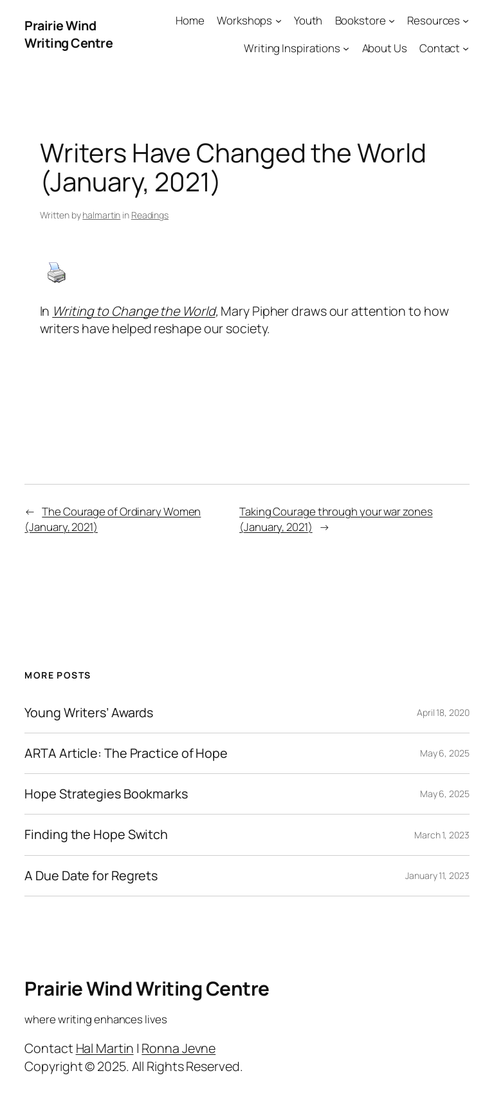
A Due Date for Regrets (91, 876)
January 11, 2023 (437, 875)
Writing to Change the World (133, 311)
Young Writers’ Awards (88, 713)
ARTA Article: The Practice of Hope (126, 753)
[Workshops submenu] (278, 20)
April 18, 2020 (443, 712)
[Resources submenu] (465, 20)
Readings (150, 215)
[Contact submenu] (465, 48)
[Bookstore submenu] (392, 20)
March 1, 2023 (442, 835)
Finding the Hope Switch (96, 834)
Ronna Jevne (178, 1048)
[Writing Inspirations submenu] (346, 48)
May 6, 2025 (445, 753)
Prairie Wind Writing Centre (68, 34)
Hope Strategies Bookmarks (106, 794)
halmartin (101, 215)
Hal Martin (105, 1048)
